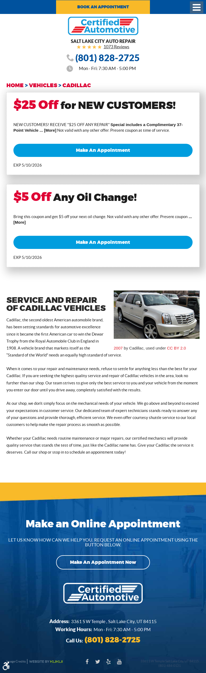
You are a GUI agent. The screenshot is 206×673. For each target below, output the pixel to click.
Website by (46, 662)
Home (15, 85)
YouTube (119, 664)
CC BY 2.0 (176, 348)
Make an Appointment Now (103, 562)
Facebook (87, 664)
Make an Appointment (103, 150)
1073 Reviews (116, 46)
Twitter (97, 664)
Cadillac (76, 85)
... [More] (47, 130)
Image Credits (16, 661)
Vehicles (43, 85)
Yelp (108, 664)
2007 (118, 348)
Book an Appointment (103, 7)
